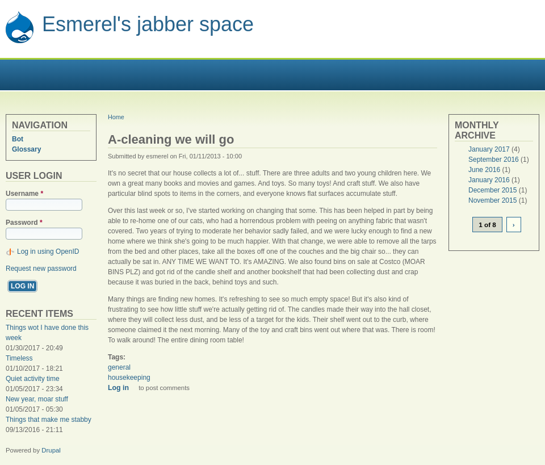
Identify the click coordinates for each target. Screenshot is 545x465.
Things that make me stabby (48, 420)
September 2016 (493, 160)
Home (116, 117)
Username (24, 194)
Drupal (51, 450)
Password (24, 223)
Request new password (41, 269)
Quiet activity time (33, 379)
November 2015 (492, 200)
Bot (17, 139)
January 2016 (489, 180)
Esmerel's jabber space (148, 24)
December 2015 (492, 190)
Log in (118, 388)
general (119, 367)
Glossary (26, 149)
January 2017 (489, 149)
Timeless (19, 358)
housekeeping (129, 378)
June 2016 (484, 170)
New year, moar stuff (37, 399)
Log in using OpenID (48, 251)
